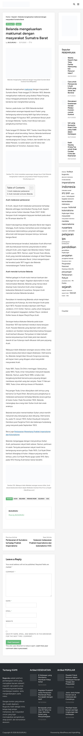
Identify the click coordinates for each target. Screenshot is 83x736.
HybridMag (76, 732)
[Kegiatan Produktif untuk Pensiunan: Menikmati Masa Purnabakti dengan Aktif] (33, 691)
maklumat (28, 89)
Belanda (22, 498)
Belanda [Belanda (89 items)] (64, 172)
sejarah (41, 498)
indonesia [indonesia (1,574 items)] (68, 187)
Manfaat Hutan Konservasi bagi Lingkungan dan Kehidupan (72, 711)
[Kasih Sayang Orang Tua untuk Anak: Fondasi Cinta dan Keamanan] (64, 143)
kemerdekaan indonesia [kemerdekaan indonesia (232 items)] (67, 202)
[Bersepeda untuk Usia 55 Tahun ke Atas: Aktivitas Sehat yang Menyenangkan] (33, 708)
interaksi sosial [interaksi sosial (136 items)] (66, 190)
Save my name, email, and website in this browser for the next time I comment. (28, 635)
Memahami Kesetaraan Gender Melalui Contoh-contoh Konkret (72, 107)
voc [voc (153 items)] (67, 296)
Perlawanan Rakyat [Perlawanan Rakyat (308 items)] (67, 276)
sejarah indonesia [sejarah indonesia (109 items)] (67, 290)
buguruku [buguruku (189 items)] (65, 174)
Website (9, 621)
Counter (65, 311)
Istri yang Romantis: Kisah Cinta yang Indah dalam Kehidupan (72, 128)
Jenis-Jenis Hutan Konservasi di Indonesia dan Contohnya (73, 696)
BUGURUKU (12, 42)
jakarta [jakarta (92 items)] (63, 196)
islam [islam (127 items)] (72, 193)
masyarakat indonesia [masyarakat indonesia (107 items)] (68, 218)
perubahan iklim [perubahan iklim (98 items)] (66, 281)
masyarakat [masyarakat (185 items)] (66, 216)
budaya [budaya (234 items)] (70, 171)
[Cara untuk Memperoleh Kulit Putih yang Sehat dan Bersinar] (64, 82)
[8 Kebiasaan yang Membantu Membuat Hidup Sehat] (33, 675)
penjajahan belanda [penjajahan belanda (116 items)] (67, 258)
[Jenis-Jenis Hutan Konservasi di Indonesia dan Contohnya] (60, 693)
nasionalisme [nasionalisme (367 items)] (68, 224)
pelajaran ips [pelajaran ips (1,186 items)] (68, 236)
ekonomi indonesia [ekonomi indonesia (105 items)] (67, 177)
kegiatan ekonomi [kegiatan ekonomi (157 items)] (68, 199)
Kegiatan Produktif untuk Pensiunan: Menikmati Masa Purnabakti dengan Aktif (45, 694)
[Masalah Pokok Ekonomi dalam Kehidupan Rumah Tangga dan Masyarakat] (60, 675)
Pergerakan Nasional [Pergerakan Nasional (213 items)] (66, 264)
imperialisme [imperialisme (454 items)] (68, 182)
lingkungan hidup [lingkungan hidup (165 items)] (68, 213)
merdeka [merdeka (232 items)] (65, 221)
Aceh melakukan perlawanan (19, 191)
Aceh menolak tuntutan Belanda (21, 194)
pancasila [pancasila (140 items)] (71, 231)
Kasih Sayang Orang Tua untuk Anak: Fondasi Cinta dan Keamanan (72, 149)
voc (47, 498)
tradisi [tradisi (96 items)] (63, 295)
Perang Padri (31, 498)
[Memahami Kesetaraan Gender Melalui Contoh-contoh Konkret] (64, 101)
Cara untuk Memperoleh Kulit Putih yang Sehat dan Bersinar (72, 87)
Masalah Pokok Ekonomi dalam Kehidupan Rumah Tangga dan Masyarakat (73, 679)
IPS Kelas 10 (10, 24)
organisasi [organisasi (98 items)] (64, 231)
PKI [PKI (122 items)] (73, 281)
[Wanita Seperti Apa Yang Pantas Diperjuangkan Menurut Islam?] (64, 58)
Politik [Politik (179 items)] (64, 283)
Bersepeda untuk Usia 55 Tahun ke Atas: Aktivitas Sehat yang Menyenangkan (44, 712)
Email (9, 611)
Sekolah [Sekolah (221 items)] (73, 293)
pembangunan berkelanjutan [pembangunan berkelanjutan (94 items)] (66, 242)
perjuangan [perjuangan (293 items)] (67, 271)
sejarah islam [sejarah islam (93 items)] (65, 293)
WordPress (64, 732)
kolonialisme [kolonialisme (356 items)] (67, 210)
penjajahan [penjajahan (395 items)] (67, 255)
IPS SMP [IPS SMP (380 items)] (66, 193)
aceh (15, 498)
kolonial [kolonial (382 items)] (72, 207)
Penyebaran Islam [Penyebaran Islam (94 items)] (66, 261)
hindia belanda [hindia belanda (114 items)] (66, 179)
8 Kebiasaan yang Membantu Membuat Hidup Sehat (45, 678)
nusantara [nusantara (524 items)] (67, 227)
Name (9, 601)
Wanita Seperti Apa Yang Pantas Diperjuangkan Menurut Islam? (72, 65)
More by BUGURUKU (16, 515)
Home (8, 17)
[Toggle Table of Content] (30, 188)
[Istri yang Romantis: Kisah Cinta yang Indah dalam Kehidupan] (64, 123)
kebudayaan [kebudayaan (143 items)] (70, 196)
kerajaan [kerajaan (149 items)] (65, 207)
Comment (11, 572)
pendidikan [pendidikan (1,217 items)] (69, 247)
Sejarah (14, 17)
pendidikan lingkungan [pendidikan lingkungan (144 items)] (65, 251)
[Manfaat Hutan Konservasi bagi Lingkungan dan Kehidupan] (60, 708)
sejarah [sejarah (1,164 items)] (66, 287)
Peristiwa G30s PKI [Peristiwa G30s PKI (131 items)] (68, 269)
